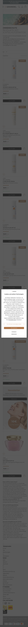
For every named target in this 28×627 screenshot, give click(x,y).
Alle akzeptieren (14, 327)
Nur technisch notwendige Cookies (14, 324)
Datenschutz (14, 334)
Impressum (14, 331)
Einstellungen (12, 319)
